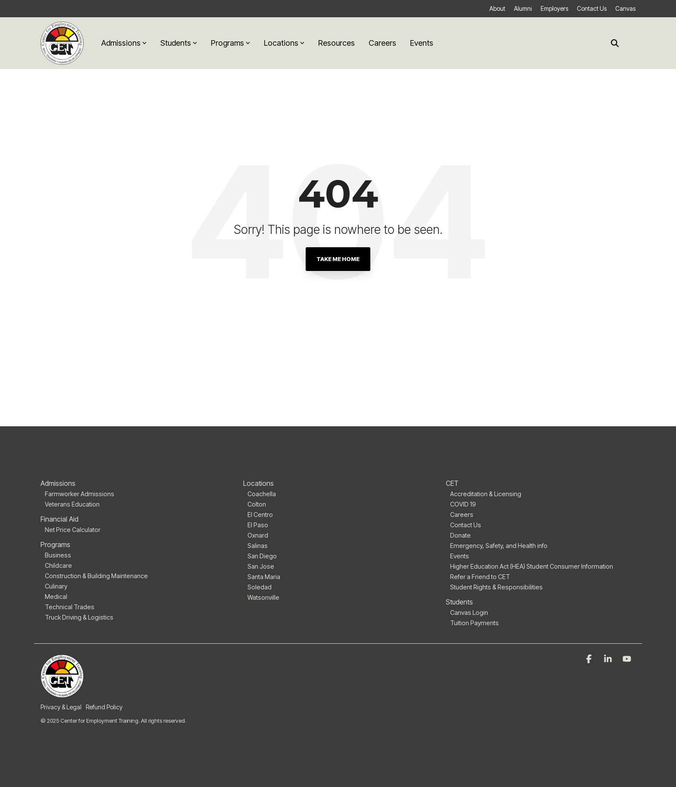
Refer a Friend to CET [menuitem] (480, 576)
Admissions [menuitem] (58, 483)
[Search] (614, 43)
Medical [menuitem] (56, 596)
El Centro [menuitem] (260, 514)
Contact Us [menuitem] (592, 8)
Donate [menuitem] (460, 535)
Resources (336, 42)
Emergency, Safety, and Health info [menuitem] (499, 545)
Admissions (124, 42)
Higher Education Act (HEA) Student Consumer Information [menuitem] (531, 566)
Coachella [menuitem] (261, 493)
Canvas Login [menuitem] (469, 612)
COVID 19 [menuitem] (463, 504)
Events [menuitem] (459, 556)
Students (178, 42)
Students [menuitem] (459, 602)
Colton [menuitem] (256, 504)
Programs (230, 42)
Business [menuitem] (58, 555)
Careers (382, 42)
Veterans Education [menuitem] (72, 504)
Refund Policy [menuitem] (104, 707)
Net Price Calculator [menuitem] (72, 529)
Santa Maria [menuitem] (263, 576)
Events (421, 42)
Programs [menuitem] (55, 544)
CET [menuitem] (452, 483)
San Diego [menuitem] (262, 556)
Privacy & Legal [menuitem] (61, 707)
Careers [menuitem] (461, 514)
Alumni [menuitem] (523, 8)
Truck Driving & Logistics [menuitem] (79, 617)
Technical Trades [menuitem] (69, 607)
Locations (284, 42)
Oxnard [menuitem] (257, 535)
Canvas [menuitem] (625, 8)
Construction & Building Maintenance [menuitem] (96, 575)
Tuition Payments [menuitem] (474, 622)
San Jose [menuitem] (260, 566)
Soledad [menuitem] (259, 587)
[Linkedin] (608, 659)
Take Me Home (338, 258)
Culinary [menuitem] (56, 586)
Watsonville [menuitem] (263, 597)
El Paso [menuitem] (257, 525)
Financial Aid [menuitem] (59, 519)
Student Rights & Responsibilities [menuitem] (496, 587)
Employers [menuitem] (554, 8)
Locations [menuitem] (258, 483)
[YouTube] (626, 659)
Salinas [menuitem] (257, 545)
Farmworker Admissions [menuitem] (79, 493)
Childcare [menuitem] (58, 565)
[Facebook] (589, 659)
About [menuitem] (497, 8)
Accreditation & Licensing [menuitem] (485, 493)
